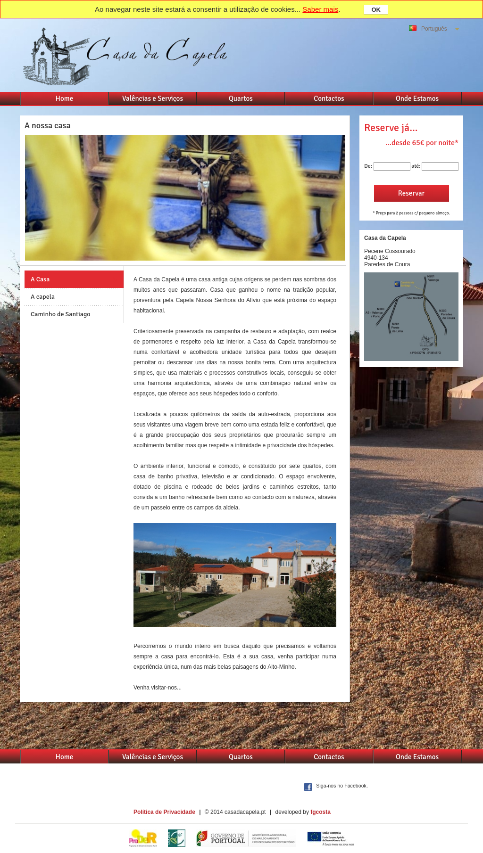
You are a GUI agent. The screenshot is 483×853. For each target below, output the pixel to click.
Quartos (241, 98)
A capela (43, 297)
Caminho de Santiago (61, 314)
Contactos (329, 98)
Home (64, 98)
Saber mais (320, 9)
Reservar (411, 193)
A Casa (40, 279)
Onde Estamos (417, 98)
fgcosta (320, 812)
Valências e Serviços (152, 98)
